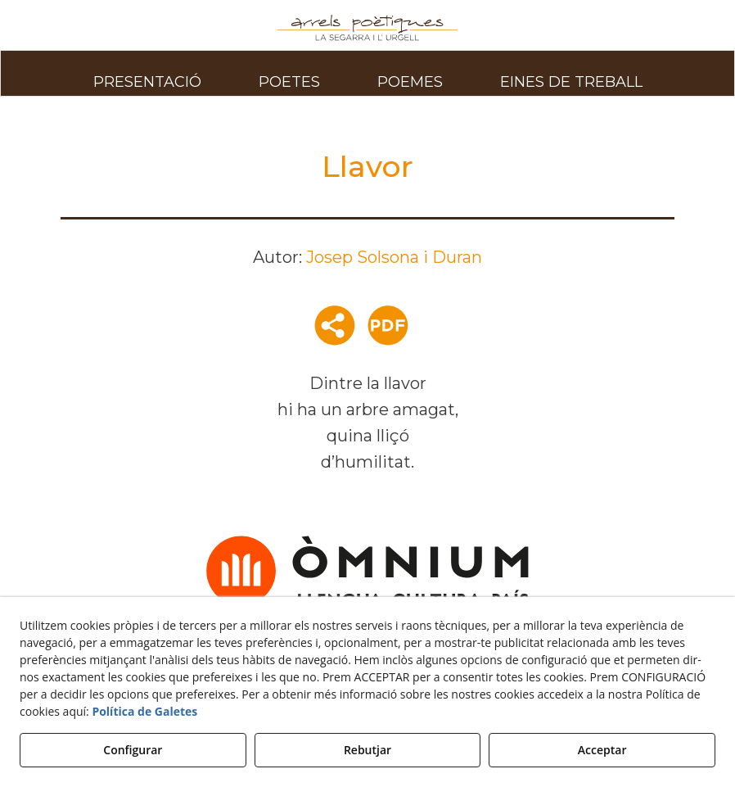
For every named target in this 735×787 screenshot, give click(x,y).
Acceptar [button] (602, 750)
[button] (367, 28)
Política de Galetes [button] (144, 711)
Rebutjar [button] (367, 750)
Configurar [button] (132, 750)
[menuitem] (147, 73)
